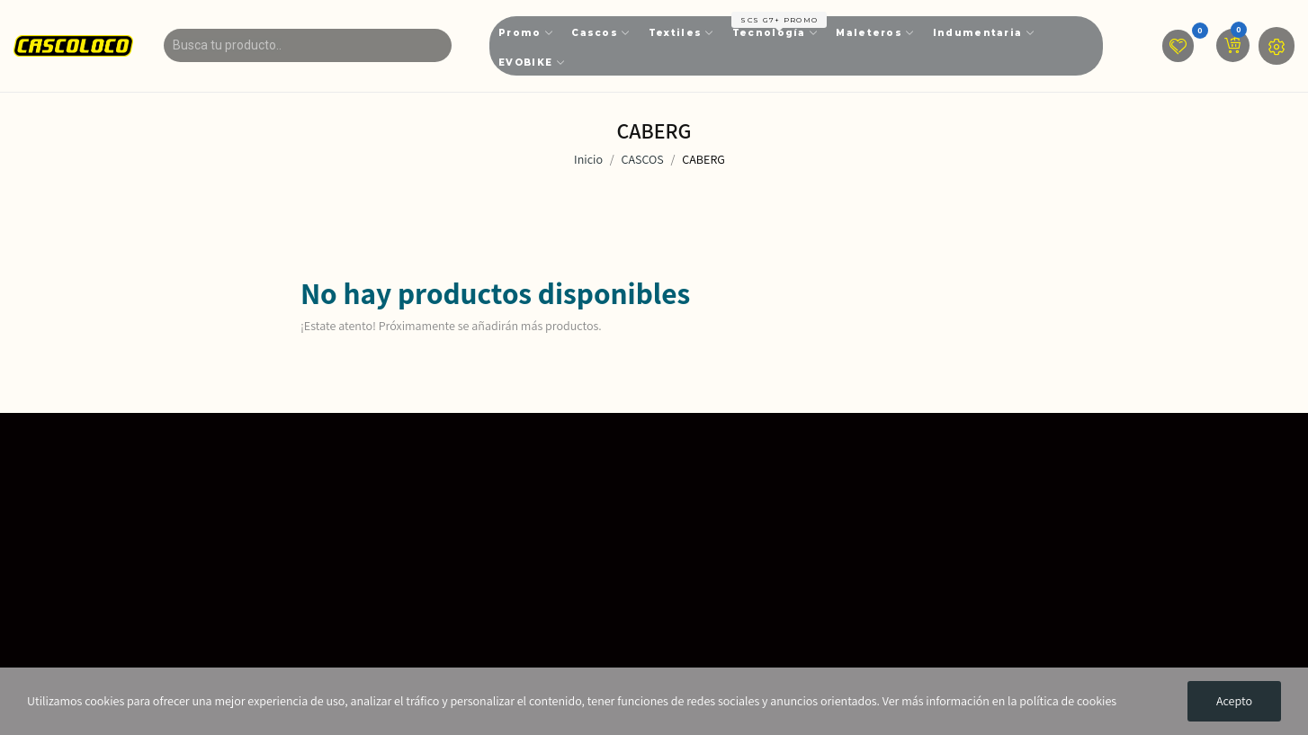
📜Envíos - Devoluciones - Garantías (959, 529)
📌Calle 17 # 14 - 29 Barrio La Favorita (601, 559)
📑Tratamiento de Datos (922, 498)
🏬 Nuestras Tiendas (552, 498)
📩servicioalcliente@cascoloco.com (600, 651)
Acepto (1234, 701)
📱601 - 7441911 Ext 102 (560, 621)
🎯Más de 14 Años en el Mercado (590, 529)
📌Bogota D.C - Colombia (564, 590)
